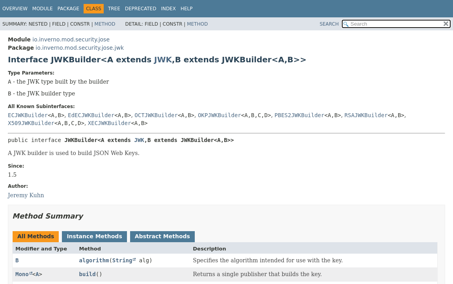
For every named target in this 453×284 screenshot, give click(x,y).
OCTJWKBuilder (156, 115)
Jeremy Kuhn (26, 195)
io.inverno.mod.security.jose (71, 39)
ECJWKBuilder (28, 115)
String (122, 260)
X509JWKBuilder (31, 123)
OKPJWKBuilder (219, 115)
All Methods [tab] (35, 236)
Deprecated (141, 8)
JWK (163, 59)
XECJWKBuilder (109, 123)
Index (168, 8)
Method (105, 24)
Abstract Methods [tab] (162, 236)
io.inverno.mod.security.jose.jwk (79, 48)
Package (68, 8)
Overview (15, 8)
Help (187, 8)
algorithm (94, 260)
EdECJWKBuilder (91, 115)
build (87, 274)
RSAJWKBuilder (366, 115)
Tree (114, 8)
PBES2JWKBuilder (299, 115)
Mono (22, 274)
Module (42, 8)
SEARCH (329, 24)
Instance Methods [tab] (94, 236)
